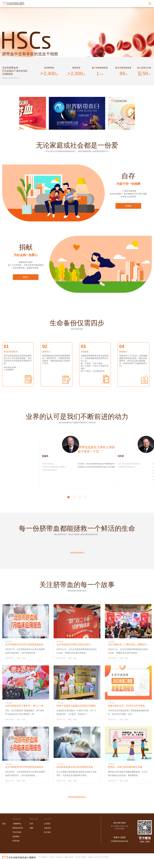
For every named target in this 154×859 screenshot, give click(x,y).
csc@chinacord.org (119, 841)
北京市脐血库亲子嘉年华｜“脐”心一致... (25, 706)
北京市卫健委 (80, 857)
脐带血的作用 (18, 828)
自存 (31, 824)
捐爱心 (26, 277)
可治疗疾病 (17, 832)
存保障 (128, 206)
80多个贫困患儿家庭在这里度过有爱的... (76, 706)
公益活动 (47, 828)
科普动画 (16, 841)
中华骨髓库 (42, 857)
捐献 (31, 828)
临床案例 (16, 836)
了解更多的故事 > (77, 553)
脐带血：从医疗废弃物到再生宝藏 (125, 767)
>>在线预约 (9, 369)
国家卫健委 (69, 857)
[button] (68, 497)
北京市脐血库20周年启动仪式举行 (73, 644)
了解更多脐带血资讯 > (77, 797)
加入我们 (47, 832)
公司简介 (47, 824)
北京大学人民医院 (102, 857)
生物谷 (90, 857)
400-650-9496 (119, 823)
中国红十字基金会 (56, 857)
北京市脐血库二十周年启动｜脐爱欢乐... (128, 644)
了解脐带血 (17, 824)
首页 (4, 824)
